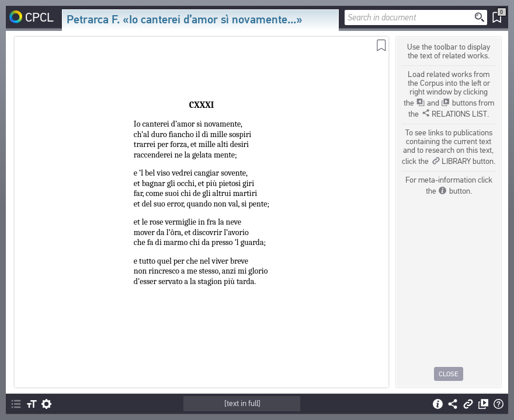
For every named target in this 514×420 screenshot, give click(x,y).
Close (449, 374)
